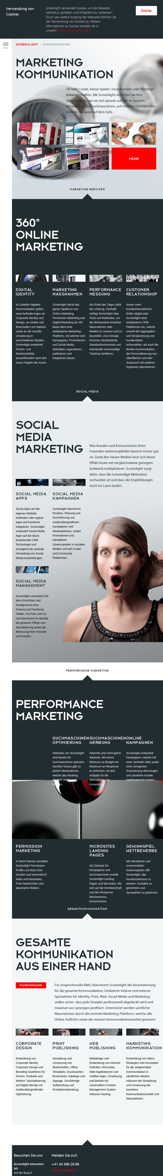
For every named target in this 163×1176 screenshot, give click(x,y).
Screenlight (27, 6)
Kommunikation (56, 6)
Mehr (134, 121)
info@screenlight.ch (64, 1132)
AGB (17, 1162)
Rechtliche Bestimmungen (39, 1162)
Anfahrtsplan (22, 1149)
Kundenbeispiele (31, 946)
